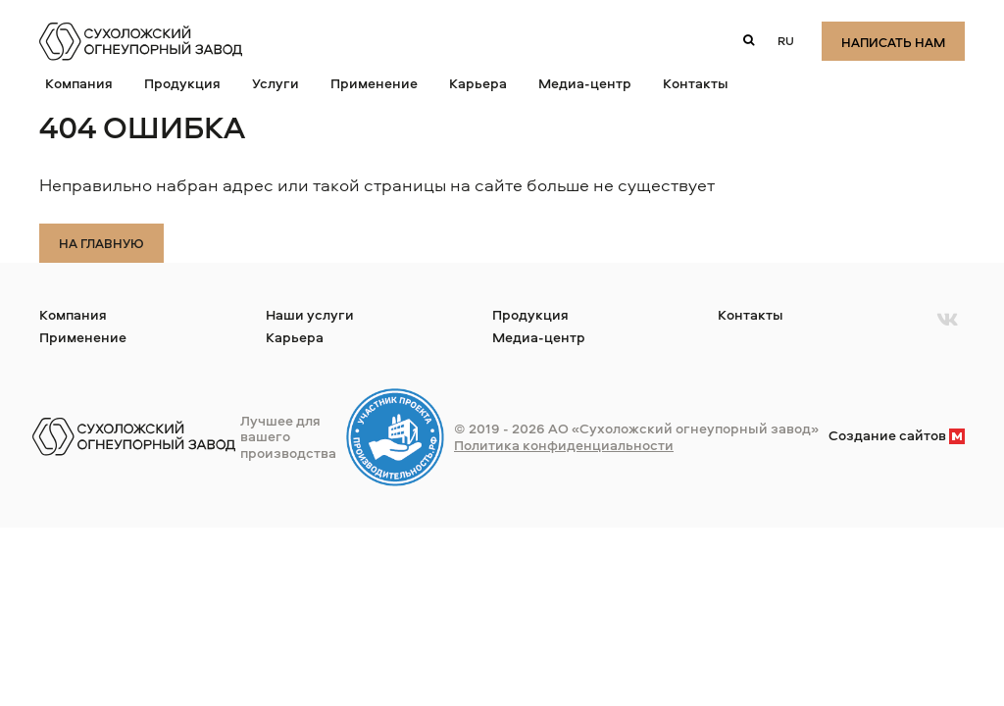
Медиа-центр (584, 83)
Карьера (478, 83)
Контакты (695, 83)
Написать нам (893, 42)
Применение (374, 83)
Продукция (182, 83)
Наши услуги (310, 314)
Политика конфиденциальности (564, 444)
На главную (101, 243)
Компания (79, 83)
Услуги (275, 83)
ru (786, 40)
